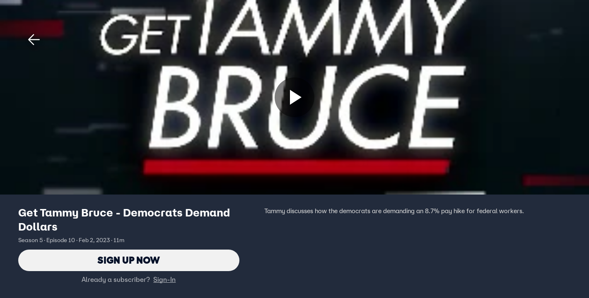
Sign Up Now (128, 260)
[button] (34, 39)
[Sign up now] (294, 97)
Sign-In (164, 279)
